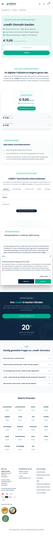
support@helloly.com (25, 478)
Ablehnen (26, 281)
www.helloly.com (6, 10)
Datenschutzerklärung (43, 484)
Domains (14, 10)
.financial (33, 428)
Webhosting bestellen (43, 475)
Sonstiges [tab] (47, 189)
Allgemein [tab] (6, 189)
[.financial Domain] (33, 428)
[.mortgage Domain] (20, 448)
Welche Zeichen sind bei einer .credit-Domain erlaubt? (26, 364)
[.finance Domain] (20, 428)
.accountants (20, 408)
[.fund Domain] (46, 428)
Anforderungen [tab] (16, 189)
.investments (20, 438)
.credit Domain (22, 10)
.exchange (7, 428)
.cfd (33, 418)
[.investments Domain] (20, 438)
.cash (20, 418)
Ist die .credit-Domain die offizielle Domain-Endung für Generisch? (26, 377)
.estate (46, 418)
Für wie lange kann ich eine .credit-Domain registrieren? (26, 371)
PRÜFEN (26, 53)
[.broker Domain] (46, 408)
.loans (46, 438)
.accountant (7, 408)
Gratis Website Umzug (43, 490)
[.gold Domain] (7, 438)
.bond (33, 408)
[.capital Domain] (7, 418)
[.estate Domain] (46, 418)
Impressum (40, 478)
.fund (46, 428)
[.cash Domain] (20, 418)
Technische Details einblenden (26, 210)
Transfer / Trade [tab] (29, 189)
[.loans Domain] (46, 438)
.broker (46, 408)
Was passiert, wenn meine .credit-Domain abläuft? (26, 383)
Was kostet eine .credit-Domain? (26, 358)
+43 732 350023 (23, 473)
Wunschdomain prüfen (26, 108)
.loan (33, 438)
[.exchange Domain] (7, 428)
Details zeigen (44, 276)
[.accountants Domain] (20, 408)
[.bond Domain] (33, 408)
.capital (7, 418)
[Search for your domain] (26, 47)
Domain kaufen (41, 472)
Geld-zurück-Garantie (43, 487)
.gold (7, 438)
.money (7, 448)
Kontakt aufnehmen (26, 316)
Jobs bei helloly (41, 493)
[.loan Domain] (33, 438)
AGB (38, 481)
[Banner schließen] (50, 256)
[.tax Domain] (33, 448)
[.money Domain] (7, 448)
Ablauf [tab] (39, 189)
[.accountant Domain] (7, 408)
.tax (33, 448)
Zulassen (43, 281)
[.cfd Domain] (33, 418)
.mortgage (20, 448)
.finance (20, 428)
